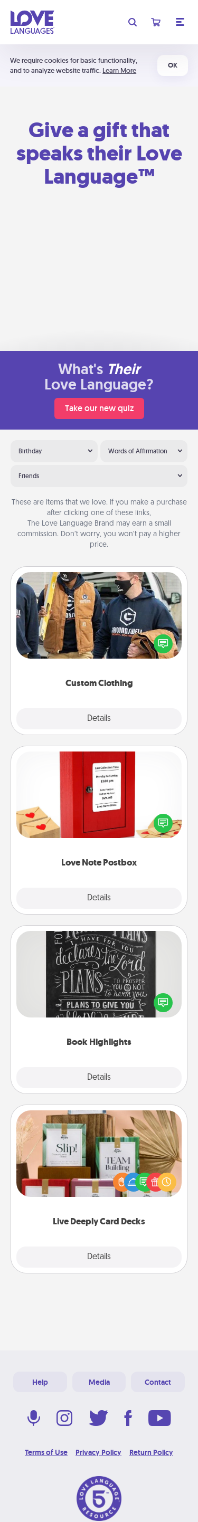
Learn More (119, 70)
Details (99, 719)
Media (99, 1382)
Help (40, 1382)
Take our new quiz (99, 408)
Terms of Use (46, 1452)
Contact (158, 1382)
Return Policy (151, 1452)
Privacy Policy (98, 1452)
